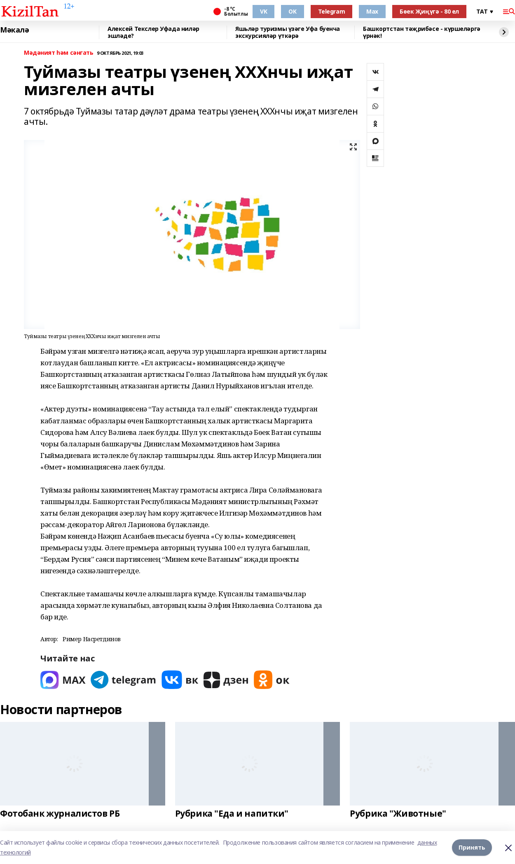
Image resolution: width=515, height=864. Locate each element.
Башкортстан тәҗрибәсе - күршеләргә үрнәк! (421, 32)
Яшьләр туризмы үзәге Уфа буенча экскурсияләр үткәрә (287, 32)
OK (292, 11)
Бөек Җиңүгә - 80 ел (429, 11)
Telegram (331, 11)
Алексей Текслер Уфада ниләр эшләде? (153, 32)
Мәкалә (14, 30)
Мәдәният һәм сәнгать (59, 52)
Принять (472, 847)
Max (372, 11)
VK (263, 11)
